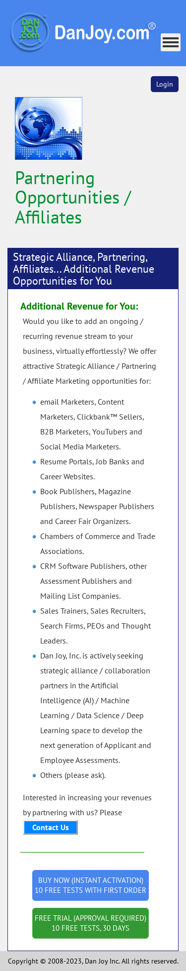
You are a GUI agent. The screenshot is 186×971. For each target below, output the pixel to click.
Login (164, 84)
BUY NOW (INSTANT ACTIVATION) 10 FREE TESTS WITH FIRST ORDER (90, 885)
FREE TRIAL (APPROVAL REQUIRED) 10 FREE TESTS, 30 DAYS (90, 923)
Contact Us (50, 827)
